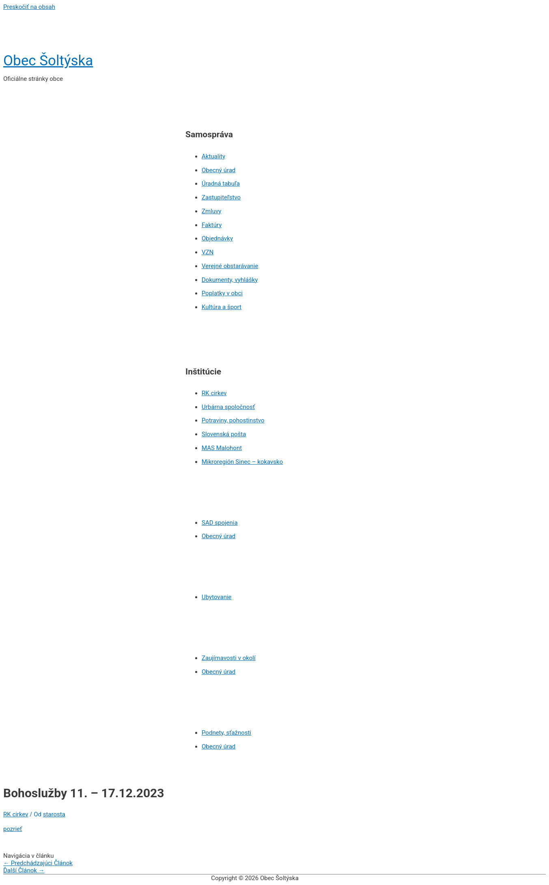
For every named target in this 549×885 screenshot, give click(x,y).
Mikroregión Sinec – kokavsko (242, 461)
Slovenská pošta (224, 434)
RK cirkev (214, 393)
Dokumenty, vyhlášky (230, 279)
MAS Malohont (222, 448)
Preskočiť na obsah (29, 7)
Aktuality (213, 156)
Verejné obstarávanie (230, 266)
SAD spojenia (220, 522)
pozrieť (12, 829)
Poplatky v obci (222, 293)
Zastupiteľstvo (221, 197)
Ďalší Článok (24, 870)
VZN (207, 252)
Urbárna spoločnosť (228, 407)
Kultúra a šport (221, 307)
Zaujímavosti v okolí (229, 658)
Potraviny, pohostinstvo (233, 420)
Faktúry (212, 225)
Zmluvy (211, 211)
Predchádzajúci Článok (38, 863)
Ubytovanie (217, 597)
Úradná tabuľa (221, 183)
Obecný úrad (218, 170)
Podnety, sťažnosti (226, 732)
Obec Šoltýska (48, 60)
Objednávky (217, 238)
